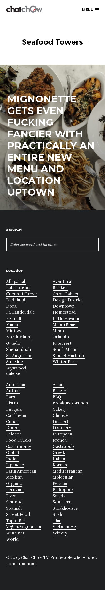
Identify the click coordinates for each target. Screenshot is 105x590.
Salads (59, 496)
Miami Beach (65, 324)
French (60, 440)
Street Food (18, 514)
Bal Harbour (18, 287)
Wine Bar (15, 533)
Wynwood (16, 368)
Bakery (59, 390)
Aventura (62, 281)
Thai (57, 520)
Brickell (60, 287)
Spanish (14, 508)
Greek (59, 452)
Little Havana (66, 318)
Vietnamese (64, 526)
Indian (12, 458)
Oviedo (13, 343)
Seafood (14, 502)
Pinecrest (62, 343)
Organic (14, 483)
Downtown (64, 306)
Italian (59, 458)
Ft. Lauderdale (20, 312)
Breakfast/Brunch (70, 403)
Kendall (13, 318)
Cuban (12, 421)
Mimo (58, 331)
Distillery (62, 427)
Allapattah (16, 281)
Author (13, 390)
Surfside (14, 361)
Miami (12, 324)
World (12, 539)
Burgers (14, 409)
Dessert (60, 421)
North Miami (18, 337)
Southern (62, 502)
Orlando (61, 337)
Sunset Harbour (69, 355)
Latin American (21, 471)
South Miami (65, 349)
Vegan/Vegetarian (23, 526)
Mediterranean (68, 471)
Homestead (64, 312)
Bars (10, 397)
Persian (60, 483)
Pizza (11, 496)
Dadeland (15, 300)
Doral (11, 306)
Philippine (63, 489)
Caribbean (16, 415)
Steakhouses (65, 508)
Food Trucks (19, 440)
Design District (68, 300)
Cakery (59, 409)
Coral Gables (65, 293)
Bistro (12, 403)
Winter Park (65, 361)
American (15, 384)
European (62, 434)
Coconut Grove (21, 293)
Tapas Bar (15, 520)
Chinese (61, 415)
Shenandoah (18, 349)
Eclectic (14, 434)
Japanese (15, 464)
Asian (58, 384)
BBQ (57, 397)
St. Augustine (19, 355)
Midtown (15, 331)
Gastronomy (18, 446)
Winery (60, 533)
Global (12, 452)
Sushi (58, 514)
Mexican (14, 477)
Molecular (63, 477)
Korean (60, 464)
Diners (13, 427)
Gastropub (63, 446)
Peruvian (15, 489)
